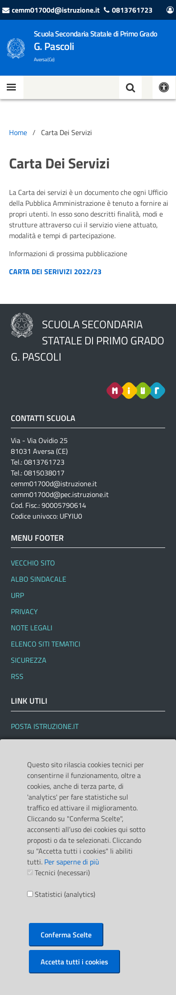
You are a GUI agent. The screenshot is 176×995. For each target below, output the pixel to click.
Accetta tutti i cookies (74, 961)
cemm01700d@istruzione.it (56, 10)
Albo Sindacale (38, 579)
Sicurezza (28, 660)
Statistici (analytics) (65, 894)
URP (17, 595)
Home (18, 132)
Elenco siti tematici (45, 643)
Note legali (31, 627)
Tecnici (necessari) (62, 872)
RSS (17, 676)
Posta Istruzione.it (45, 726)
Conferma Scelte (66, 934)
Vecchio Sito (33, 562)
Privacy (24, 611)
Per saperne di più (71, 861)
